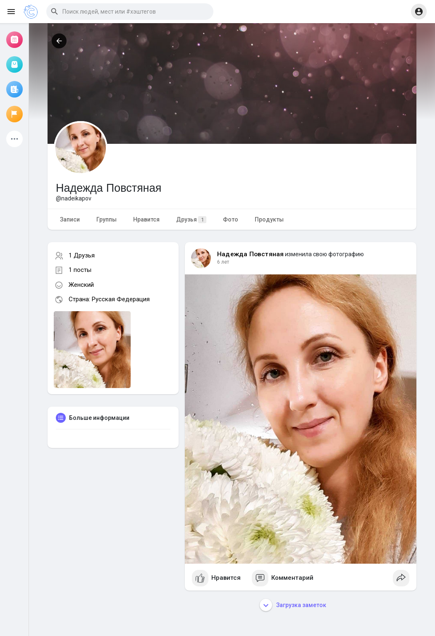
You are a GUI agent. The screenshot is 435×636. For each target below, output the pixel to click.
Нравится (146, 219)
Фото (230, 219)
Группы (106, 219)
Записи (70, 219)
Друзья (191, 219)
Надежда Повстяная (250, 254)
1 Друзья (82, 255)
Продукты (269, 219)
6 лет (223, 262)
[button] (129, 11)
